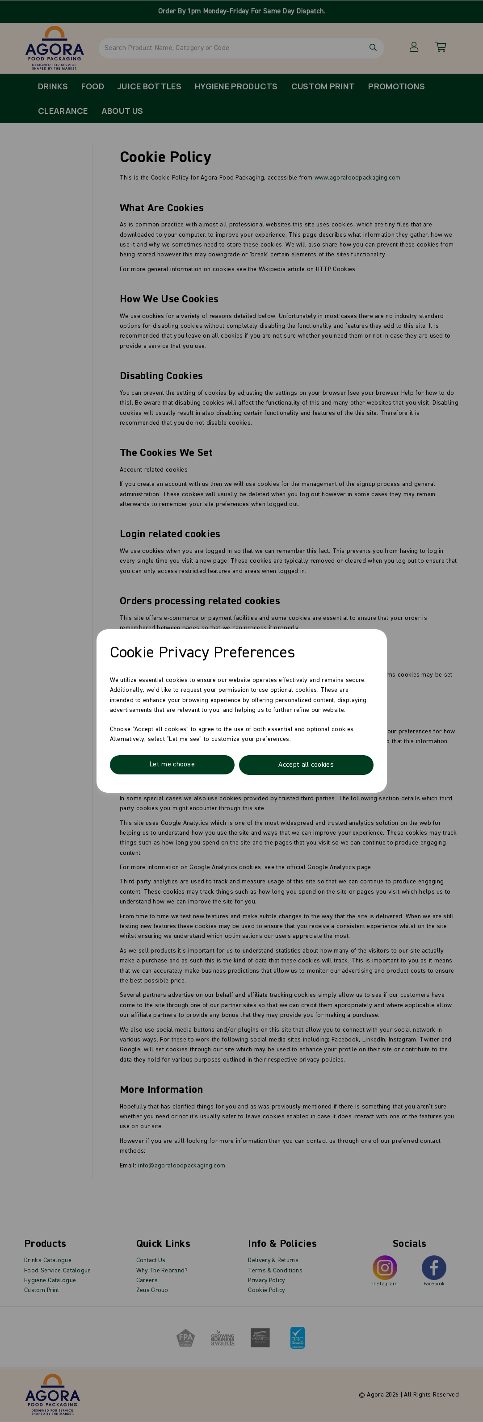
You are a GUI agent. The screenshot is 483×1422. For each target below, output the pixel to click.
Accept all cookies (306, 765)
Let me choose (172, 765)
